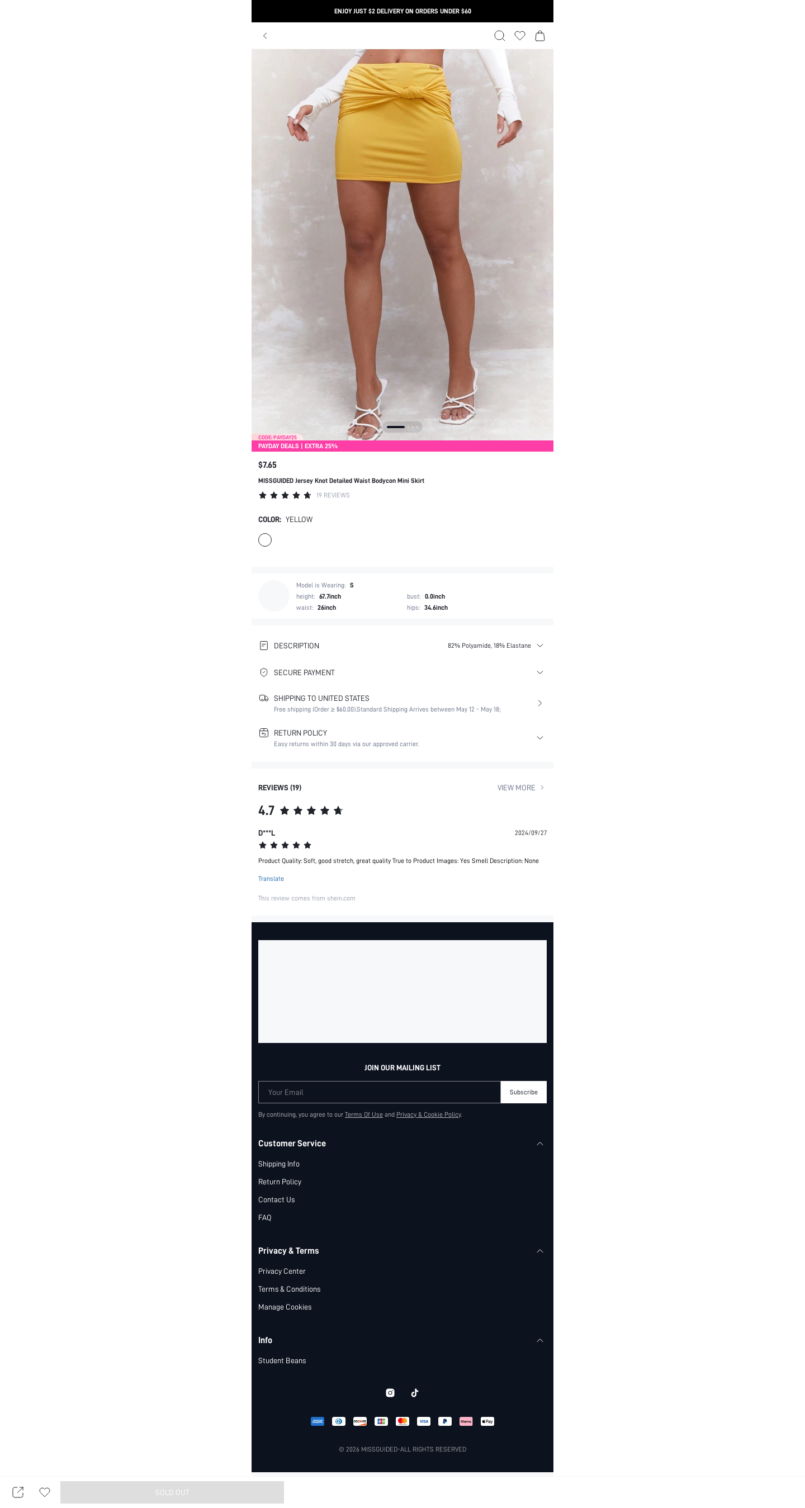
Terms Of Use (363, 1114)
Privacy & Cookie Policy (429, 1114)
